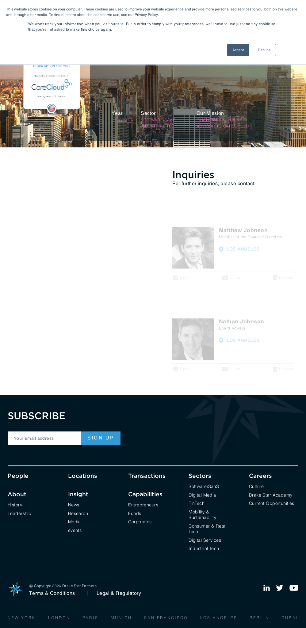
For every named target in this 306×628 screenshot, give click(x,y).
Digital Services (205, 540)
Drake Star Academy (271, 494)
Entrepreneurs (143, 504)
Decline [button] (264, 50)
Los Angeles (218, 617)
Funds (134, 513)
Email (185, 277)
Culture (256, 486)
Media (74, 521)
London (59, 617)
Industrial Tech (204, 548)
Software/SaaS (204, 486)
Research (78, 513)
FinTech (197, 503)
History (15, 504)
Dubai (289, 617)
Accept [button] (238, 50)
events (75, 530)
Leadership (19, 513)
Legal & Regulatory (119, 593)
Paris (90, 617)
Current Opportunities (271, 503)
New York (22, 617)
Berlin (259, 617)
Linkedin (286, 277)
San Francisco (166, 617)
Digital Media (202, 494)
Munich (121, 617)
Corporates (139, 521)
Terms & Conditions (52, 593)
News (73, 504)
